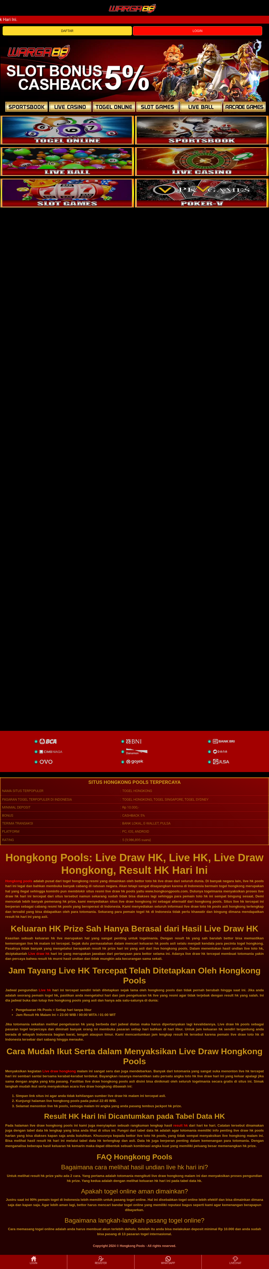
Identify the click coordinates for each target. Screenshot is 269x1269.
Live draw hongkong (59, 1071)
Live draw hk (39, 954)
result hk (180, 1125)
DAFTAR (67, 31)
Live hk (45, 990)
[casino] (201, 161)
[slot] (201, 130)
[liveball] (201, 193)
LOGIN (197, 31)
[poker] (67, 193)
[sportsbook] (67, 161)
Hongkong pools (18, 881)
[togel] (67, 130)
